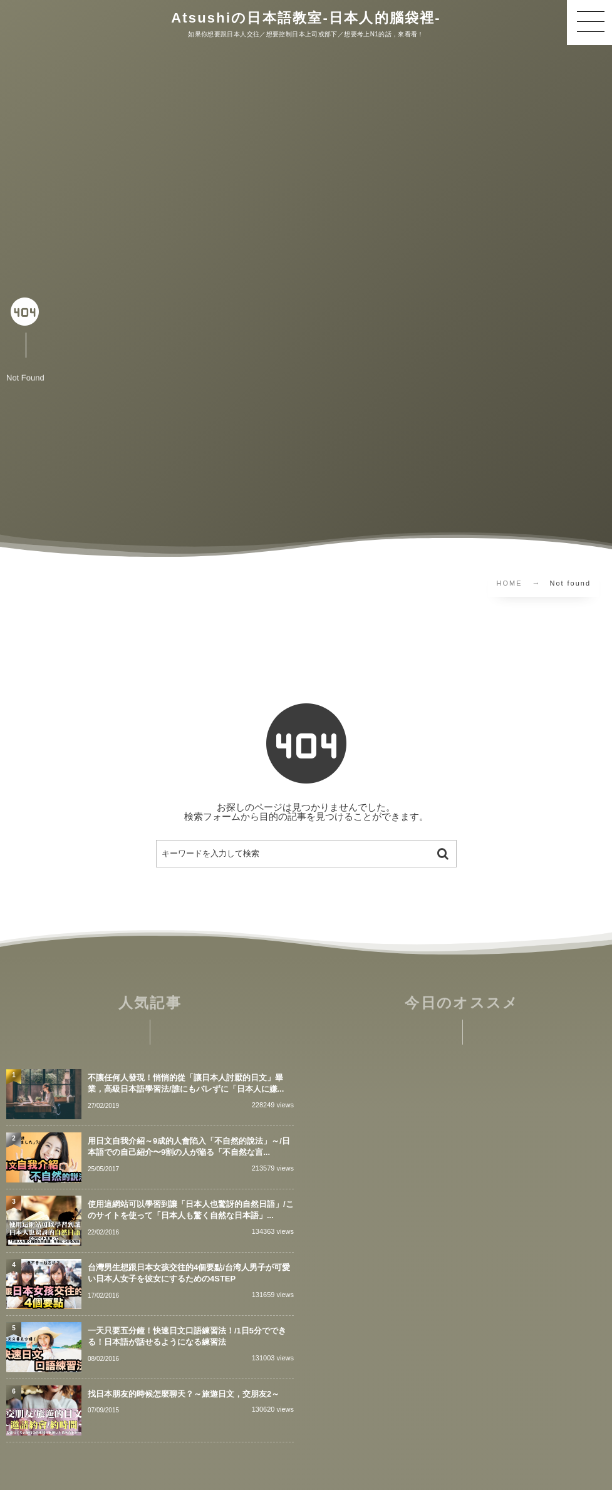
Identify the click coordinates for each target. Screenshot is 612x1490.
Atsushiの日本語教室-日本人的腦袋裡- (306, 18)
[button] (589, 22)
